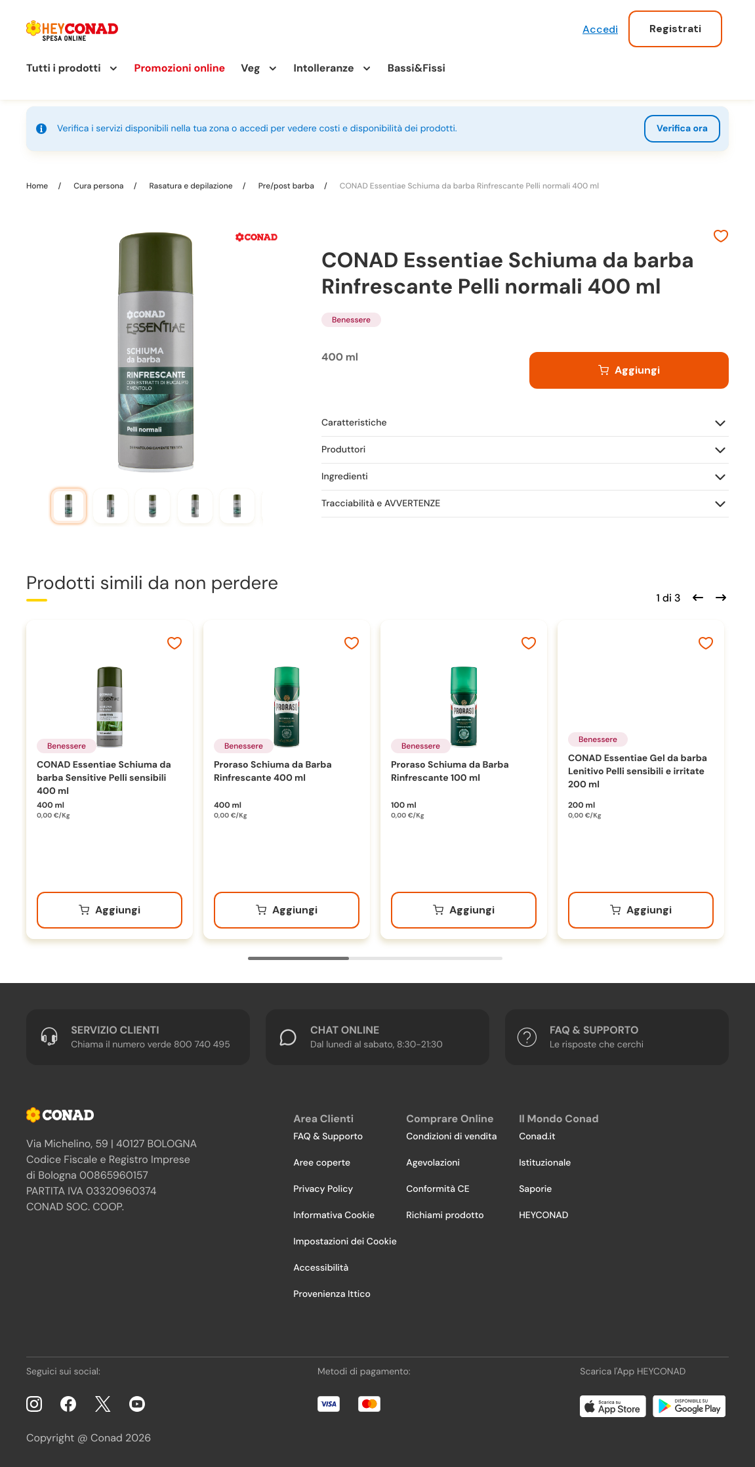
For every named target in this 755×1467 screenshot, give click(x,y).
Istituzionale (545, 1163)
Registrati (675, 28)
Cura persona (98, 186)
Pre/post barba (286, 186)
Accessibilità (320, 1268)
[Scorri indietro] (696, 596)
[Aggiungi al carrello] (629, 370)
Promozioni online (180, 68)
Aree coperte (321, 1163)
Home (38, 186)
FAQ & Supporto (328, 1137)
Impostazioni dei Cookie (345, 1242)
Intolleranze (324, 68)
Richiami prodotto (444, 1215)
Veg (250, 68)
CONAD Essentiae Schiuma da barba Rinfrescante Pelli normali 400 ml (468, 186)
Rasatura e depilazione (190, 186)
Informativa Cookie (334, 1215)
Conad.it (537, 1137)
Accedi (600, 29)
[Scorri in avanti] (719, 596)
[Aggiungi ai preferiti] (721, 238)
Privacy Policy (323, 1189)
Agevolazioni (433, 1163)
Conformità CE (437, 1189)
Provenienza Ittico (332, 1294)
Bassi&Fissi (416, 68)
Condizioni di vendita (451, 1137)
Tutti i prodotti (63, 68)
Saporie (535, 1189)
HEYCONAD (543, 1215)
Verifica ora (682, 129)
